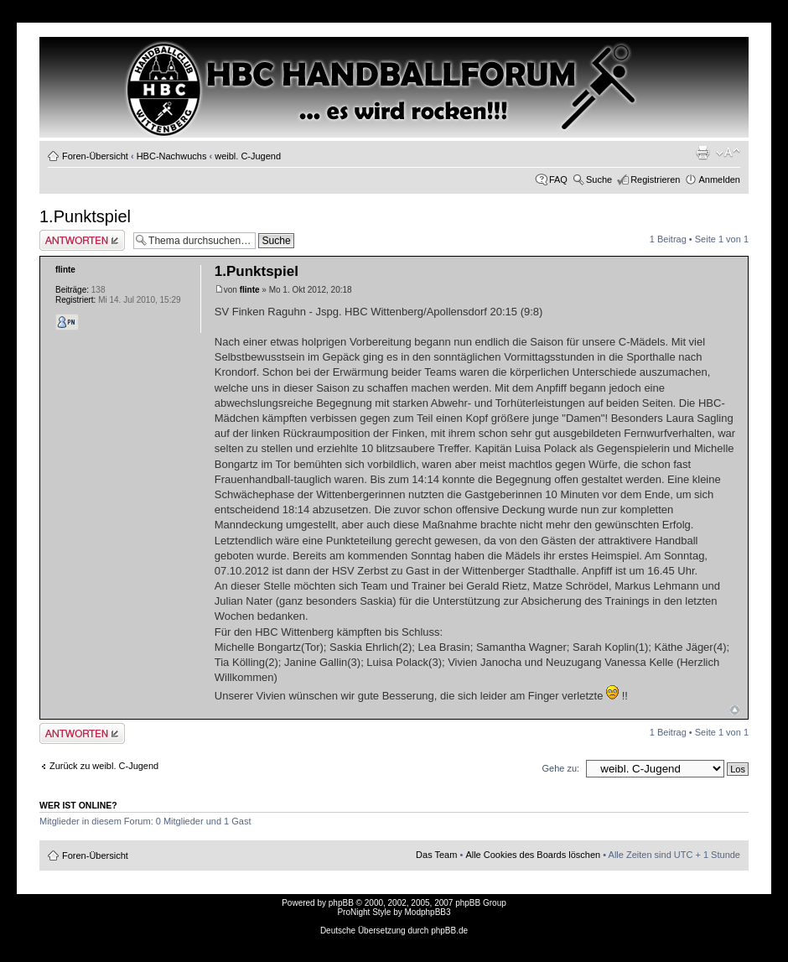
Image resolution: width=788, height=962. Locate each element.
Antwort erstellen (82, 240)
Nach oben (734, 710)
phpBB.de (449, 930)
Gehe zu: (560, 768)
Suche (599, 179)
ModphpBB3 (428, 912)
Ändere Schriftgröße (728, 152)
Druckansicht (702, 152)
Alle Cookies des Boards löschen (532, 855)
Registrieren (655, 179)
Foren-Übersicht (95, 156)
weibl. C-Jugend (248, 156)
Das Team (436, 855)
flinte (250, 289)
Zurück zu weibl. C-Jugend (103, 766)
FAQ (558, 179)
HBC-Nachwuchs (172, 156)
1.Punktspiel (85, 216)
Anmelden (719, 179)
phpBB (341, 902)
